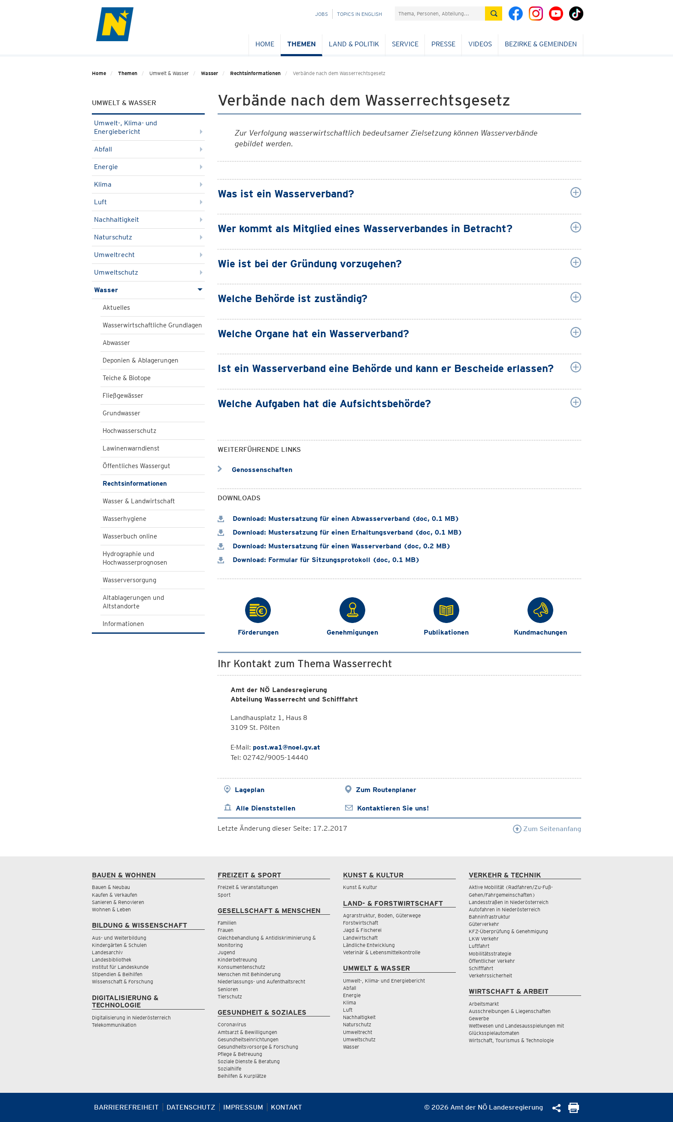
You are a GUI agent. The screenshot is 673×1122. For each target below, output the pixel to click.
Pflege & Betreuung (240, 1054)
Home (264, 44)
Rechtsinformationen (255, 73)
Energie (148, 167)
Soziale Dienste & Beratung (249, 1061)
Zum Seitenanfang (547, 829)
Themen (301, 44)
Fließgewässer (123, 395)
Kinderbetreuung (237, 959)
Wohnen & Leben (111, 909)
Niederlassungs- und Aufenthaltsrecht (261, 981)
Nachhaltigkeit (148, 219)
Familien (227, 922)
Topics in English (359, 14)
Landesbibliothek (111, 959)
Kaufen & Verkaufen (114, 895)
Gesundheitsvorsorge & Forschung (258, 1046)
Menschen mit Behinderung (249, 974)
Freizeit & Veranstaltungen (248, 887)
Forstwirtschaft (360, 922)
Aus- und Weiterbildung (119, 937)
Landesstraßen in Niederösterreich (509, 902)
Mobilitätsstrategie (490, 953)
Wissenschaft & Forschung (122, 981)
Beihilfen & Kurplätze (242, 1076)
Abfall (148, 149)
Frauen (225, 930)
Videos (480, 44)
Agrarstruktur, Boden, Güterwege (382, 915)
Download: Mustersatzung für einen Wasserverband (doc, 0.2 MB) (334, 546)
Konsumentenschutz (241, 967)
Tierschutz (230, 996)
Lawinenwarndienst (131, 448)
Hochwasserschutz (129, 431)
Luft (148, 202)
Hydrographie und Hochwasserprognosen (135, 558)
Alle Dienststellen (265, 808)
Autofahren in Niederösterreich (504, 909)
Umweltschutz (148, 272)
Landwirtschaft (360, 937)
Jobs (321, 14)
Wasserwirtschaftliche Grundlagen (152, 325)
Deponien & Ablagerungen (141, 360)
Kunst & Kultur (360, 887)
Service (405, 44)
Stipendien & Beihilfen (117, 974)
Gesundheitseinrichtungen (248, 1039)
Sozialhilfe (229, 1068)
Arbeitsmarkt (484, 1004)
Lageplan (249, 790)
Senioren (228, 989)
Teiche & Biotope (127, 378)
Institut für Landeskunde (120, 967)
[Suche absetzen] (493, 13)
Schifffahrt (481, 968)
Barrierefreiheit (126, 1107)
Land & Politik (354, 44)
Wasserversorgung (129, 580)
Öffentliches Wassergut (136, 466)
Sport (224, 895)
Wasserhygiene (124, 519)
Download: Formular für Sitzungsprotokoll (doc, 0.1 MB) (319, 560)
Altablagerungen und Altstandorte (133, 602)
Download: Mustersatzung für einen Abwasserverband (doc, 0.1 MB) (338, 518)
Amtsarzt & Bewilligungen (247, 1032)
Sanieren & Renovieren (118, 902)
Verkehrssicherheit (490, 975)
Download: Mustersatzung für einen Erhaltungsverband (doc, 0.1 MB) (340, 532)
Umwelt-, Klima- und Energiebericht (148, 127)
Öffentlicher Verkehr (492, 961)
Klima (148, 184)
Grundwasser (121, 413)
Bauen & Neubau (111, 887)
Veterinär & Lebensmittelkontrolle (381, 952)
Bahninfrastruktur (489, 916)
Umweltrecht (148, 255)
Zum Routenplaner (386, 790)
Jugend (226, 952)
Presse (443, 44)
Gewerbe (479, 1018)
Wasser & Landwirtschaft (139, 501)
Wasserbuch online (130, 536)
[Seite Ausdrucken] (573, 1111)
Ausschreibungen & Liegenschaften (510, 1011)
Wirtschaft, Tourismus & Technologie (511, 1040)
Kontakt (286, 1107)
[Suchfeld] (440, 13)
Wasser (209, 73)
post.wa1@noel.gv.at (286, 747)
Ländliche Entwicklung (369, 945)
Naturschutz (148, 237)
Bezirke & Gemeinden (541, 44)
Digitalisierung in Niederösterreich (131, 1017)
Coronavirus (232, 1024)
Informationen (123, 624)
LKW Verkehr (484, 938)
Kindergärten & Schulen (119, 945)
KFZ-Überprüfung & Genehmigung (508, 931)
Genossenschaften (255, 470)
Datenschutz (191, 1107)
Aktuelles (116, 307)
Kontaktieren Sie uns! (393, 808)
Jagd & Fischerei (362, 930)
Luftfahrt (479, 946)
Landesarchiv (107, 952)
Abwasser (116, 343)
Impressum (243, 1107)
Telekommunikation (114, 1025)
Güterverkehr (484, 924)
